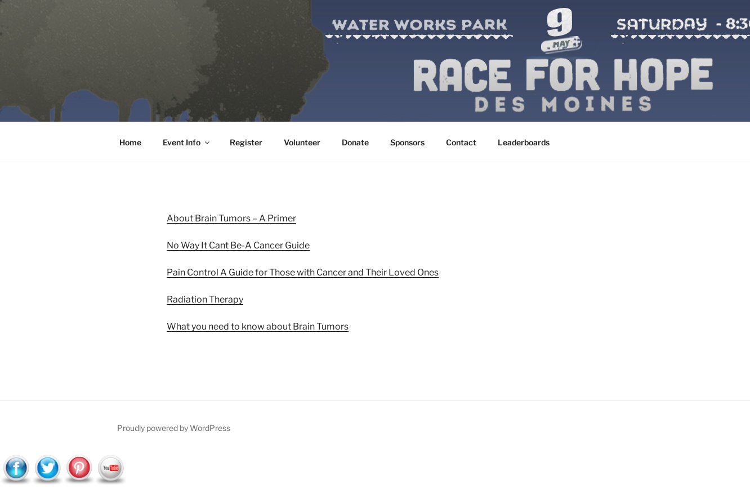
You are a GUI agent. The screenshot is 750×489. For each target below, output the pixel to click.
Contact (461, 142)
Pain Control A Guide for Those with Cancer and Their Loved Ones (303, 272)
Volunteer (302, 142)
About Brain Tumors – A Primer (231, 218)
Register (246, 142)
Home (130, 142)
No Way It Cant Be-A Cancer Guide (238, 245)
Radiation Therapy (205, 299)
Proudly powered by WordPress (173, 428)
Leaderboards (524, 142)
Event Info (187, 142)
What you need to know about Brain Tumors (258, 326)
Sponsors (407, 142)
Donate (355, 142)
